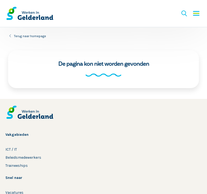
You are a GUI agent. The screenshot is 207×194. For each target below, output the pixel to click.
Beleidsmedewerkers (23, 157)
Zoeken (184, 13)
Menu (196, 13)
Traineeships (16, 165)
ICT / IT (11, 149)
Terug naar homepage (30, 36)
